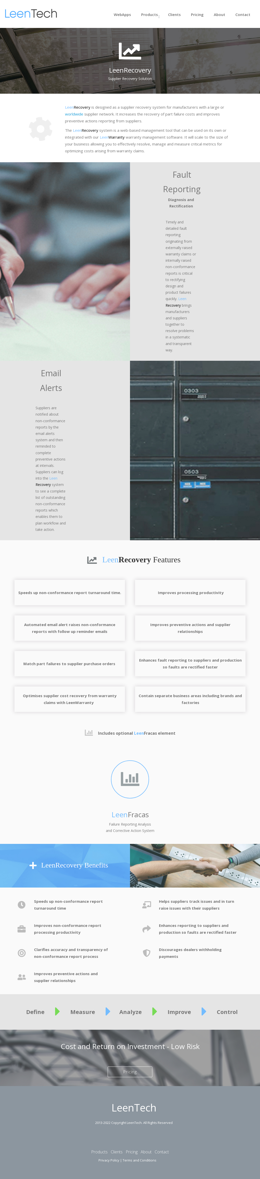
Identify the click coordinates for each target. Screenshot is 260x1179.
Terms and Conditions (139, 1160)
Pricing (197, 14)
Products (149, 14)
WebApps (122, 14)
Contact (242, 14)
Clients (174, 14)
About (219, 14)
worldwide (74, 114)
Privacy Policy (109, 1160)
